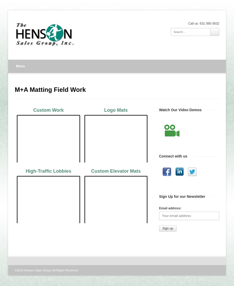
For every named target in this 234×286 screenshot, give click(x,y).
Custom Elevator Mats (116, 171)
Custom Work (48, 110)
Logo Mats (116, 110)
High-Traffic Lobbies (48, 171)
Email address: (170, 208)
